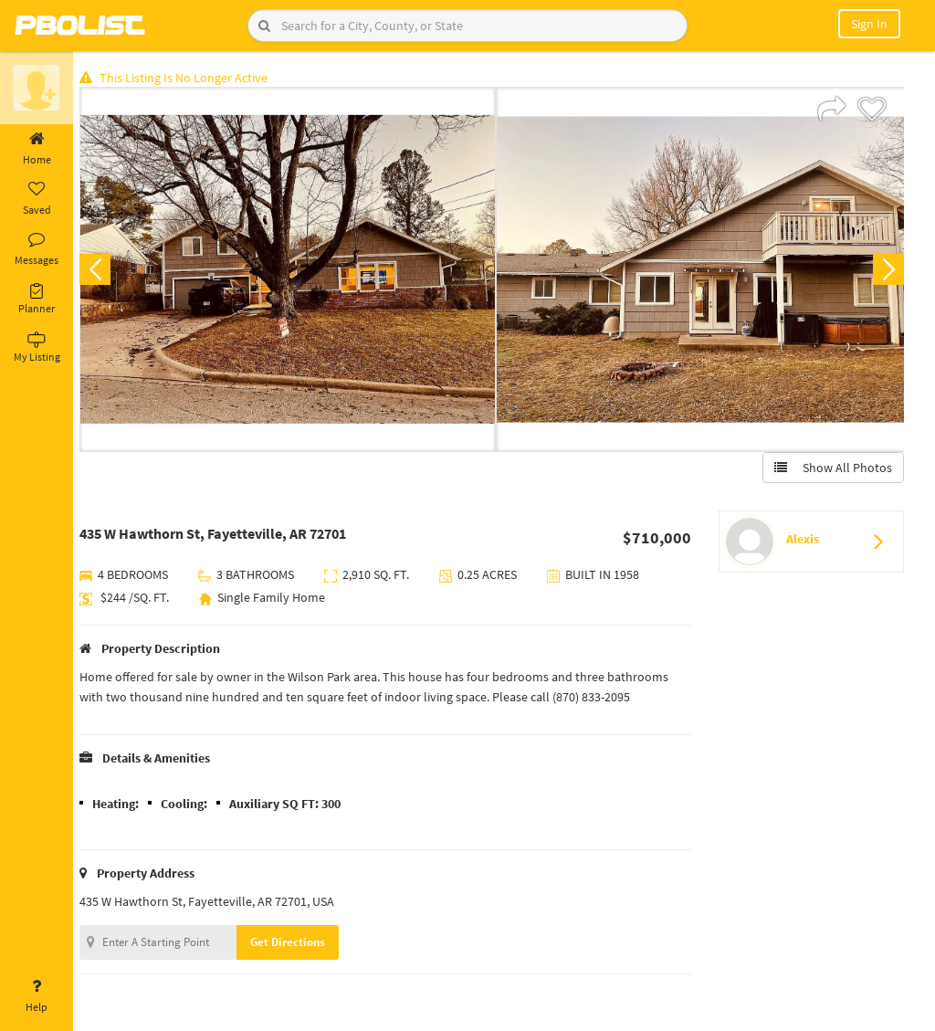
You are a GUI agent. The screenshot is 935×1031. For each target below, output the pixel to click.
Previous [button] (102, 270)
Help (36, 996)
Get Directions (294, 943)
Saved (36, 199)
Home (36, 149)
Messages (36, 249)
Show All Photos (832, 468)
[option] (291, 270)
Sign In (869, 24)
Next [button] (887, 270)
